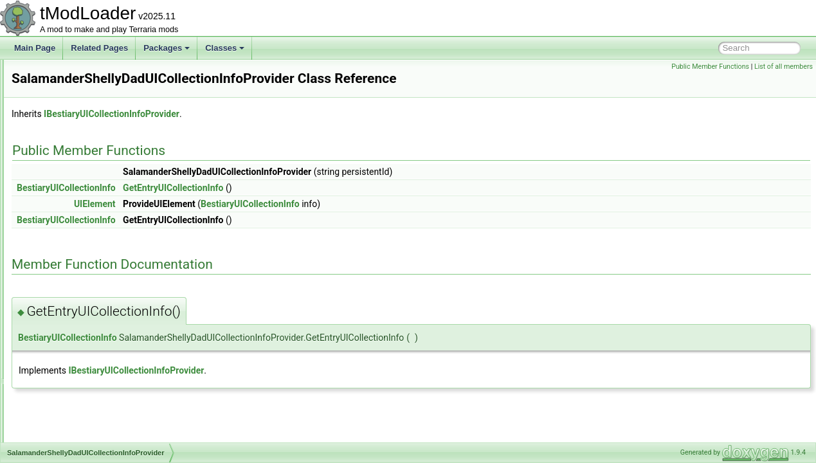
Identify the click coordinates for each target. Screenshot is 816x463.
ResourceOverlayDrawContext (94, 73)
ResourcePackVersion (80, 144)
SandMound (63, 271)
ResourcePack (67, 101)
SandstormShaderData (81, 327)
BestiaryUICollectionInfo (227, 206)
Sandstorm (61, 285)
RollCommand (66, 214)
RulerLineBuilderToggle (82, 243)
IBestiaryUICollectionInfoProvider (272, 132)
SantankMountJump (76, 356)
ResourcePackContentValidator (96, 115)
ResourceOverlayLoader (84, 87)
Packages (166, 48)
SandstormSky (67, 342)
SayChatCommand (74, 370)
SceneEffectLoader (75, 384)
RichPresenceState (75, 186)
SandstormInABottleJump (86, 299)
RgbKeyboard (65, 172)
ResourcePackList (73, 129)
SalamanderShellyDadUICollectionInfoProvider (122, 257)
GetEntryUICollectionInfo (334, 206)
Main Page (34, 48)
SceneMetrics (65, 398)
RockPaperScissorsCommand (93, 200)
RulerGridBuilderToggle (82, 228)
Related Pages (99, 48)
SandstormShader (73, 313)
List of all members (783, 66)
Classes (224, 48)
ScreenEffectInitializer (79, 441)
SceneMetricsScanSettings (88, 412)
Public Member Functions (710, 66)
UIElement (256, 222)
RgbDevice (61, 158)
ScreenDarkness (71, 426)
